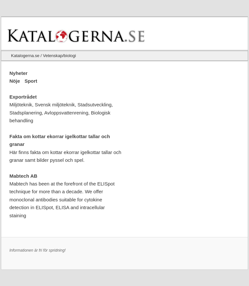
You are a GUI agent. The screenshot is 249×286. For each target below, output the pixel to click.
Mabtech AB (23, 176)
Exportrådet (23, 97)
